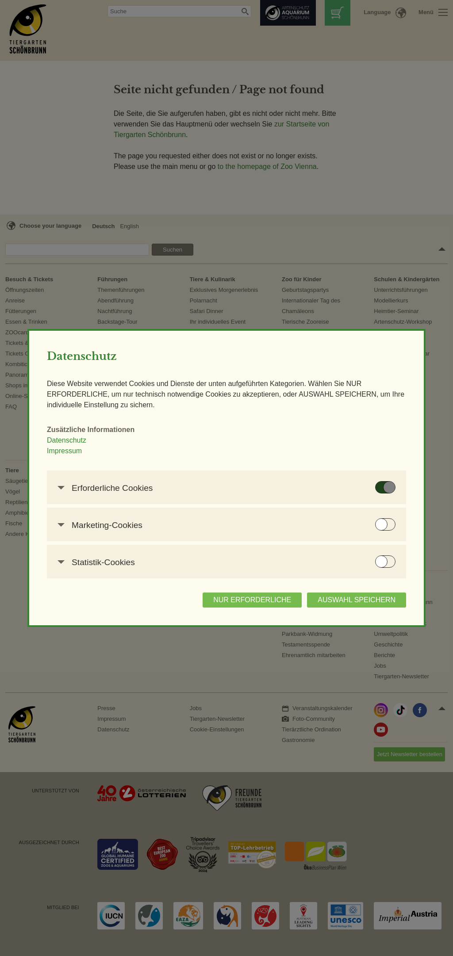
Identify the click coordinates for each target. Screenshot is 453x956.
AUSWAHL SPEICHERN (356, 600)
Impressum (64, 451)
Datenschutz (66, 440)
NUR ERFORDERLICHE (252, 600)
